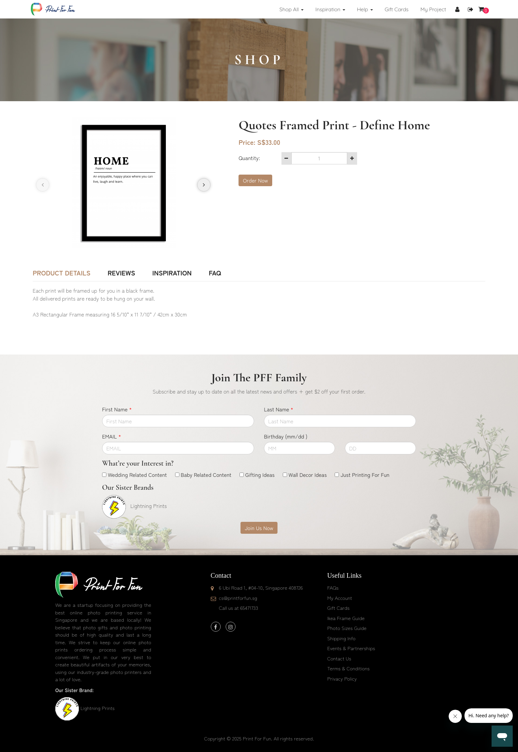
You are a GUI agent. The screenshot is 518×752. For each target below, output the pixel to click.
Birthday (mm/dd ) (285, 436)
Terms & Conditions (348, 668)
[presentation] (42, 184)
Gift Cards (338, 607)
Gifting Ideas (260, 475)
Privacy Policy (342, 678)
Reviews (121, 272)
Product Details (62, 272)
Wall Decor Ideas (307, 475)
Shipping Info (341, 638)
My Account (339, 597)
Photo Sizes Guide (346, 627)
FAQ (215, 272)
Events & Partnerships (351, 648)
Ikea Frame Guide (345, 617)
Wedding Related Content (137, 475)
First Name (117, 409)
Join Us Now (259, 528)
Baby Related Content (206, 475)
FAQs (332, 587)
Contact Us (339, 658)
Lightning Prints (97, 707)
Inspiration (172, 272)
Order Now (255, 180)
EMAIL (111, 436)
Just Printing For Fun (365, 475)
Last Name (278, 409)
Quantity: (249, 158)
